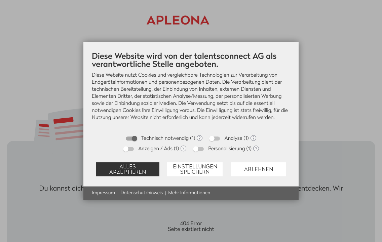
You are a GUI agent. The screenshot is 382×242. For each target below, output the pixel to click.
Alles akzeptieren (127, 169)
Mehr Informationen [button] (189, 193)
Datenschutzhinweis (141, 193)
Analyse (233, 138)
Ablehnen (258, 169)
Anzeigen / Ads (155, 148)
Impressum (103, 193)
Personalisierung (226, 148)
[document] (191, 91)
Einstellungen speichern (195, 169)
